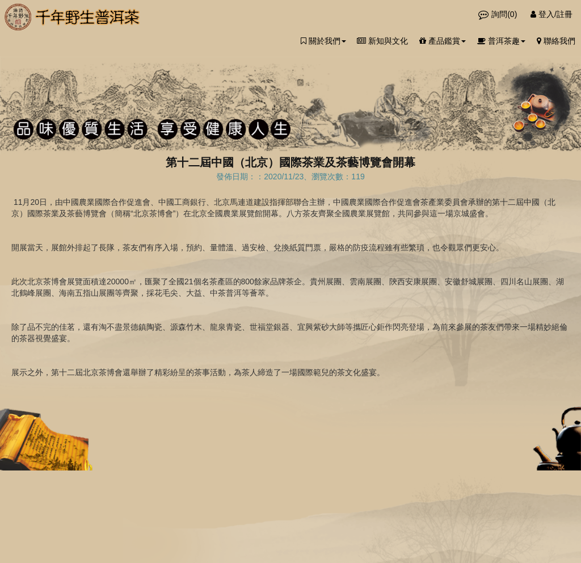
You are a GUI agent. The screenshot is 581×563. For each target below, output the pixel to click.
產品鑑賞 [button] (442, 40)
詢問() (498, 14)
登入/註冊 (551, 14)
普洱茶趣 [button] (501, 40)
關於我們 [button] (323, 40)
